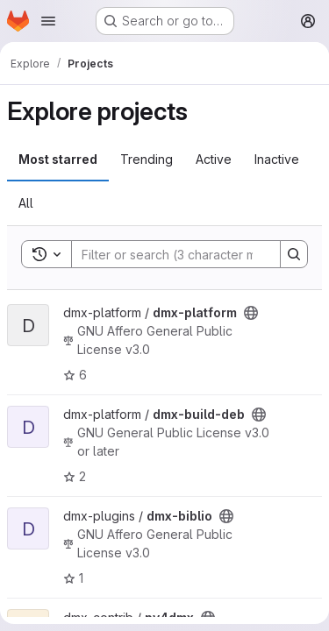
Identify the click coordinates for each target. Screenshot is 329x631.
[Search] (187, 254)
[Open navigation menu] (48, 21)
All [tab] (25, 202)
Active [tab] (214, 159)
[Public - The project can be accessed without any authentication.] (251, 313)
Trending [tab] (146, 159)
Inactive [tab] (276, 159)
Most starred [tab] (57, 159)
